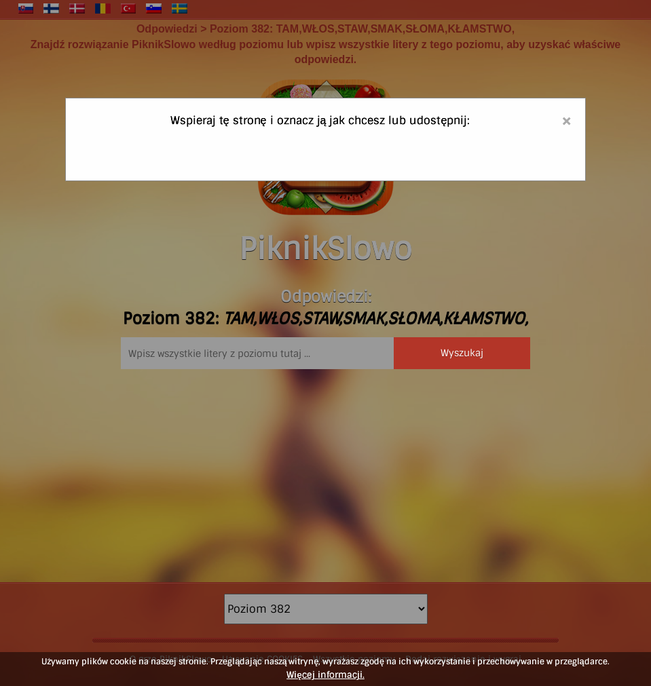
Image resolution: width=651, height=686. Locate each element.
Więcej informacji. (325, 675)
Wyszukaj (462, 353)
